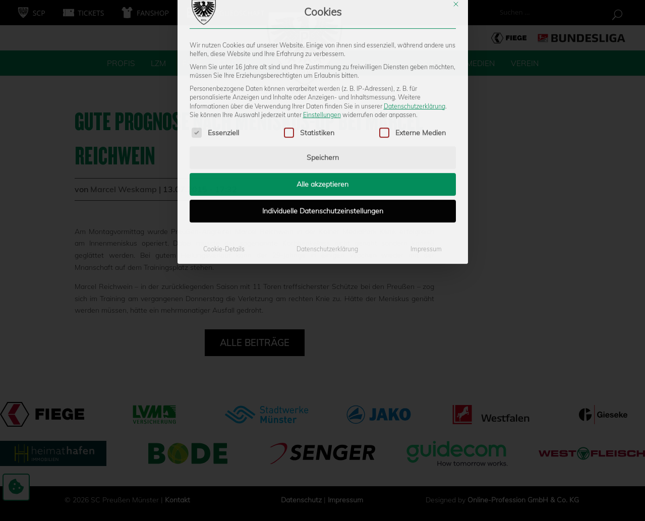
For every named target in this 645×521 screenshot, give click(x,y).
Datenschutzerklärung (414, 22)
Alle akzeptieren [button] (322, 100)
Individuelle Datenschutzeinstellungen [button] (322, 127)
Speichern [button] (323, 73)
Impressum (426, 165)
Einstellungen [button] (322, 31)
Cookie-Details (224, 165)
